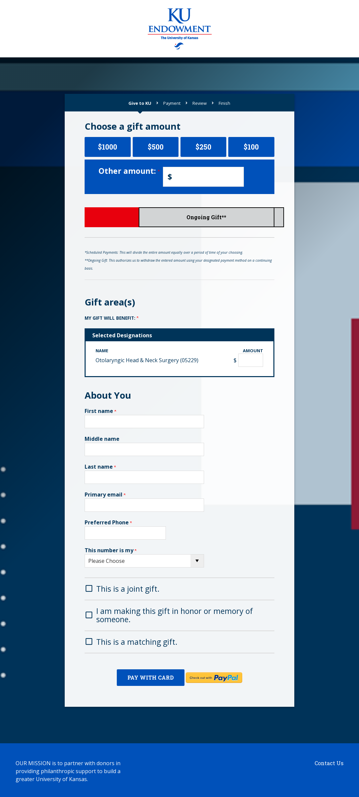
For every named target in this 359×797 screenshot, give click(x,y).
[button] (179, 588)
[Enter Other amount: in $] (203, 177)
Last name (100, 466)
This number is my (110, 550)
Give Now (116, 217)
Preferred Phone (108, 522)
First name (100, 411)
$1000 (107, 147)
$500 (156, 147)
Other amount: (129, 171)
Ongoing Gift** (243, 217)
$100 (251, 147)
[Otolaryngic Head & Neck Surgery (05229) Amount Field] (250, 360)
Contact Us (329, 761)
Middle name (102, 438)
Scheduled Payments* (179, 217)
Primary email (105, 494)
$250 (203, 147)
